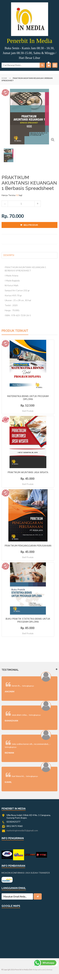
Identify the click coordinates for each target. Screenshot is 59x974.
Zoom (52, 139)
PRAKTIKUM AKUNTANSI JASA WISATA (28, 472)
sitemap (49, 970)
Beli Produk (28, 411)
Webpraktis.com (39, 970)
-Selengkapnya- (28, 686)
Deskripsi (8, 255)
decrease (5, 204)
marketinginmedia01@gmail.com (22, 830)
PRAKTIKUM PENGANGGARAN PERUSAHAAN (28, 545)
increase (37, 204)
